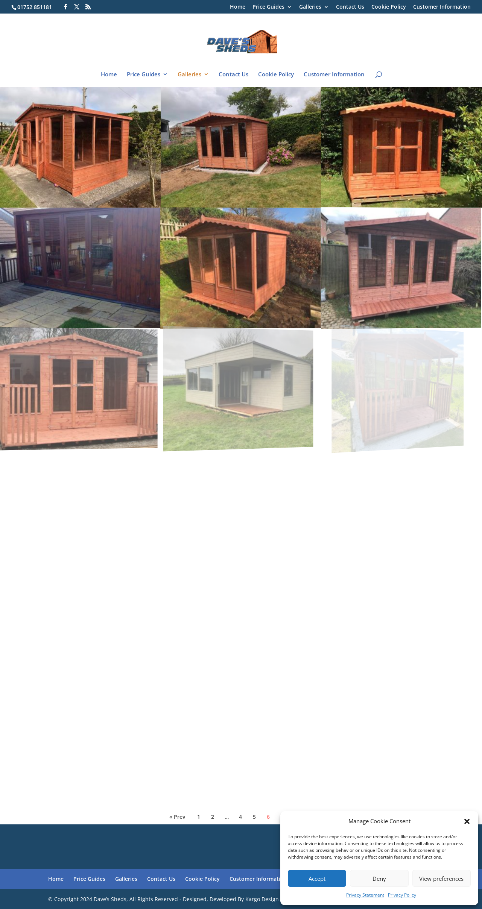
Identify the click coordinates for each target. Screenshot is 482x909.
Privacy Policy (402, 895)
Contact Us (350, 7)
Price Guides (268, 7)
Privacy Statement (365, 895)
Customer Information (442, 7)
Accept (317, 878)
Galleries (310, 7)
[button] (467, 821)
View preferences (441, 878)
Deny (379, 878)
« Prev (177, 816)
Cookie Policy (388, 7)
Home (237, 7)
